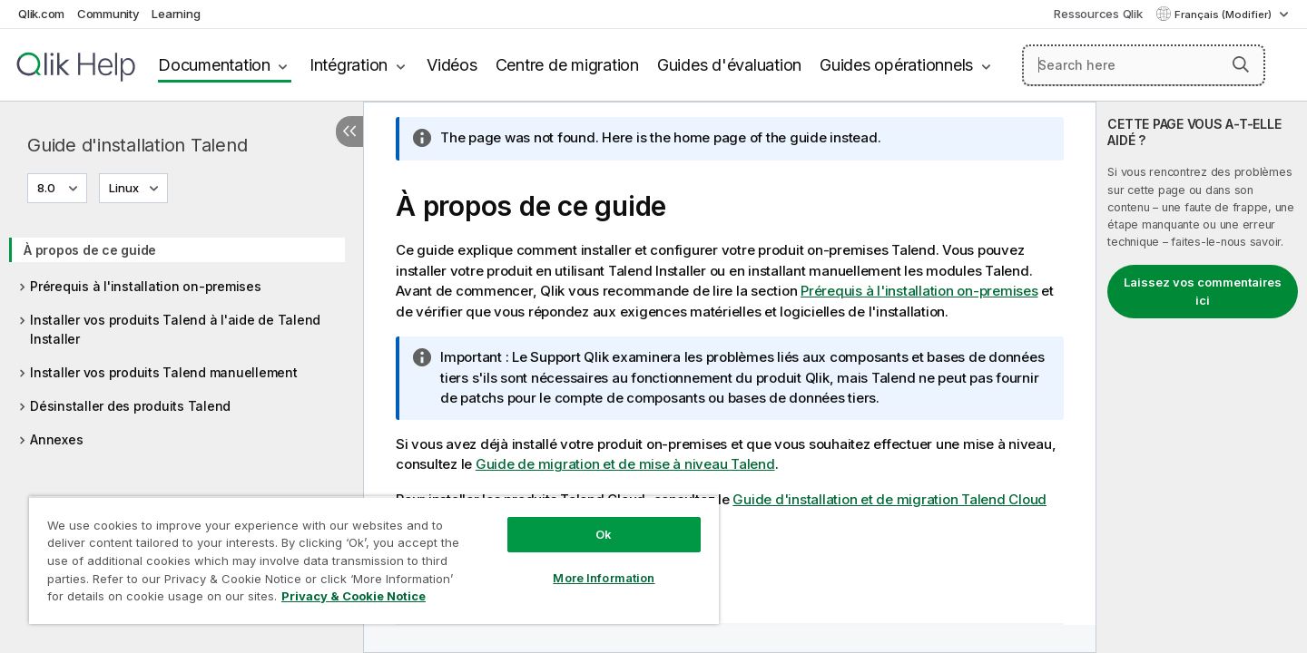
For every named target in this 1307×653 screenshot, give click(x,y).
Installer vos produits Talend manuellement (164, 372)
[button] (1240, 64)
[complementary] (1201, 377)
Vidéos (452, 64)
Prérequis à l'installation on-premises (145, 286)
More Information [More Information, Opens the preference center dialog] (603, 577)
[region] (374, 560)
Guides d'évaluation (729, 64)
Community (108, 13)
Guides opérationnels (896, 64)
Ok (603, 534)
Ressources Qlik (1098, 13)
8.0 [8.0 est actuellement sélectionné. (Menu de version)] (47, 187)
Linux (124, 187)
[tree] (181, 338)
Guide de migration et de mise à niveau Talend (625, 464)
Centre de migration (567, 64)
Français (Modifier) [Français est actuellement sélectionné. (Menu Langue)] (1224, 14)
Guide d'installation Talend (137, 145)
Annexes (56, 439)
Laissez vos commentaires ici (1203, 291)
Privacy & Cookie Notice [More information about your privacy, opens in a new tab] (353, 596)
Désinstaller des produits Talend (130, 406)
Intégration (349, 64)
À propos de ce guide (90, 250)
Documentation (214, 64)
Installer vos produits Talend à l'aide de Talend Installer (175, 329)
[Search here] (1144, 65)
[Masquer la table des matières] (349, 131)
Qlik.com (41, 13)
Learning (176, 13)
